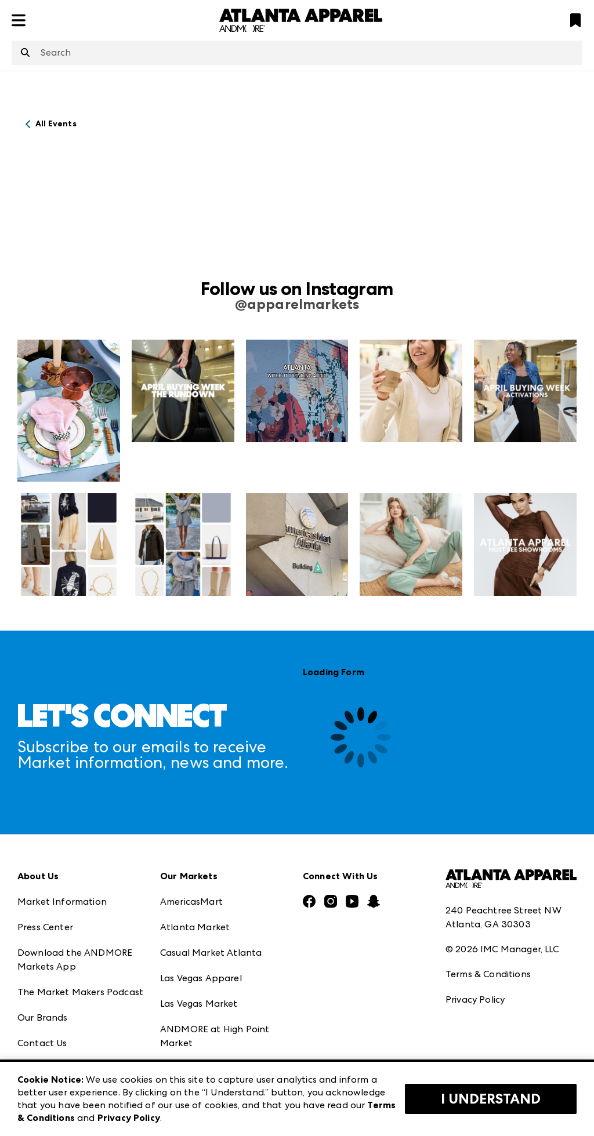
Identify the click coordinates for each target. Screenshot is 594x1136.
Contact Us (42, 1042)
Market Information (62, 901)
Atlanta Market (195, 927)
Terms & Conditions (488, 974)
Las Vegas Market (199, 1003)
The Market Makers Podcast (80, 991)
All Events (56, 124)
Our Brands (42, 1017)
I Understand (491, 1099)
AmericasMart (191, 901)
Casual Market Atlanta (211, 952)
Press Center (45, 927)
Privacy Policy (475, 999)
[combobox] (297, 53)
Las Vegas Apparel (201, 978)
